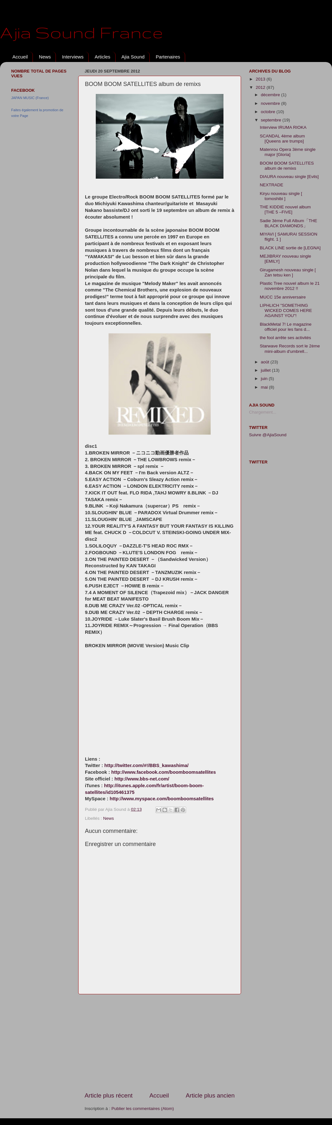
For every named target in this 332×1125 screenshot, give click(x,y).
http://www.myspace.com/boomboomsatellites (162, 798)
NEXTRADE (271, 184)
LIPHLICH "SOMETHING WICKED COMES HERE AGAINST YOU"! (286, 310)
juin (265, 378)
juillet (266, 370)
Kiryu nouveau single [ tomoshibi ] (281, 196)
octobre (268, 111)
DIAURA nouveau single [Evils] (289, 176)
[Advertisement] (159, 1043)
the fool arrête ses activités (285, 337)
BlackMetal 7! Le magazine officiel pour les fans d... (286, 327)
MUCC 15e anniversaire (283, 297)
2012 (261, 87)
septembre (272, 120)
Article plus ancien (210, 1095)
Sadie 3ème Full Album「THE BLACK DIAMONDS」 (288, 223)
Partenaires (168, 56)
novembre (271, 103)
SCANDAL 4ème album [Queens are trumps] (282, 139)
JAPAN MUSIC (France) (30, 98)
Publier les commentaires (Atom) (142, 1108)
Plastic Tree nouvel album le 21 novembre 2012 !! (290, 286)
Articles (102, 56)
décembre (271, 94)
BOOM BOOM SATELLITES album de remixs (287, 166)
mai (265, 387)
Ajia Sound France (81, 32)
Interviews (73, 56)
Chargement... (262, 412)
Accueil (20, 56)
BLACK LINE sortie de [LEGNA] (290, 247)
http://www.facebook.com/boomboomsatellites (163, 772)
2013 (261, 79)
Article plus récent (108, 1095)
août (265, 362)
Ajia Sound (133, 56)
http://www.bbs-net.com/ (141, 778)
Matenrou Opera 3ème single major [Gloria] (288, 152)
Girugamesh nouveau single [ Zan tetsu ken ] (288, 272)
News (45, 56)
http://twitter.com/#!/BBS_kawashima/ (146, 765)
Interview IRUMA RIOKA (283, 127)
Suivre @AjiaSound (267, 434)
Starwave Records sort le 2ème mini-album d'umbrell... (290, 348)
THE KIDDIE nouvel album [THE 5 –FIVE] (285, 209)
